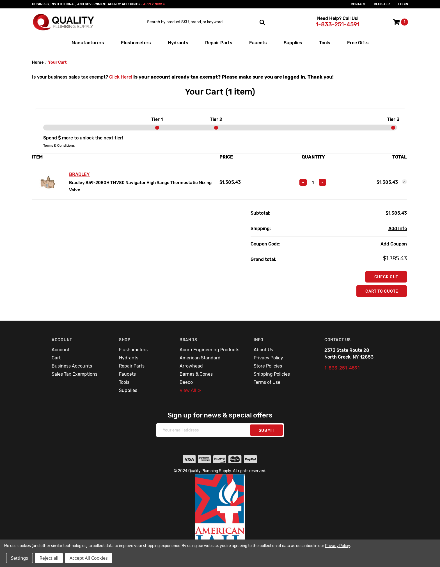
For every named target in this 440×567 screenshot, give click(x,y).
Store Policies (268, 366)
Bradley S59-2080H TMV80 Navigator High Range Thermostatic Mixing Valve (140, 186)
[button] (220, 516)
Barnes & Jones (196, 374)
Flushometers (136, 42)
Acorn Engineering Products (209, 349)
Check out (386, 277)
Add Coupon (394, 244)
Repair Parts (218, 42)
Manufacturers (88, 42)
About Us (263, 349)
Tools (324, 42)
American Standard (200, 358)
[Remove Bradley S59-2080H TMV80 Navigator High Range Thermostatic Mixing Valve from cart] (404, 181)
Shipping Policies (272, 374)
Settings (19, 558)
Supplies (293, 42)
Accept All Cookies (89, 558)
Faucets (258, 42)
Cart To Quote (381, 291)
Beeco (186, 382)
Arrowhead (191, 366)
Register (382, 4)
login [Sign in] (403, 4)
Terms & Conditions (59, 146)
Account (61, 349)
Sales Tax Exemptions (74, 374)
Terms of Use (267, 382)
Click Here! (120, 77)
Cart (56, 358)
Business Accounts (72, 366)
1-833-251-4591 (337, 24)
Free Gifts (358, 42)
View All (190, 390)
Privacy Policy (268, 358)
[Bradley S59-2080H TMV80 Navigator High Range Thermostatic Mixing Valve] (313, 182)
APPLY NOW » (154, 4)
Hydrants (178, 42)
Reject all (49, 558)
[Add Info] (397, 228)
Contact (358, 4)
